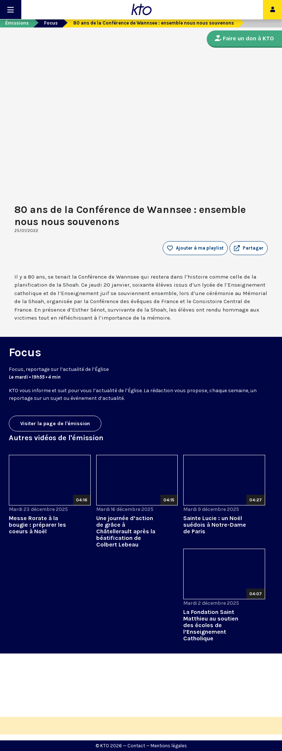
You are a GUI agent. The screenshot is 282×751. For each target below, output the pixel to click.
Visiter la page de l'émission (55, 423)
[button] (248, 248)
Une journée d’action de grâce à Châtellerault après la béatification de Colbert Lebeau (125, 531)
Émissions (17, 23)
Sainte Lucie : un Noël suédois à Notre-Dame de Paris (214, 525)
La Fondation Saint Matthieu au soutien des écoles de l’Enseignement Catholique (210, 625)
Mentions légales (169, 745)
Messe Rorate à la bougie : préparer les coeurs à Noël (37, 525)
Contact (136, 745)
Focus (51, 23)
